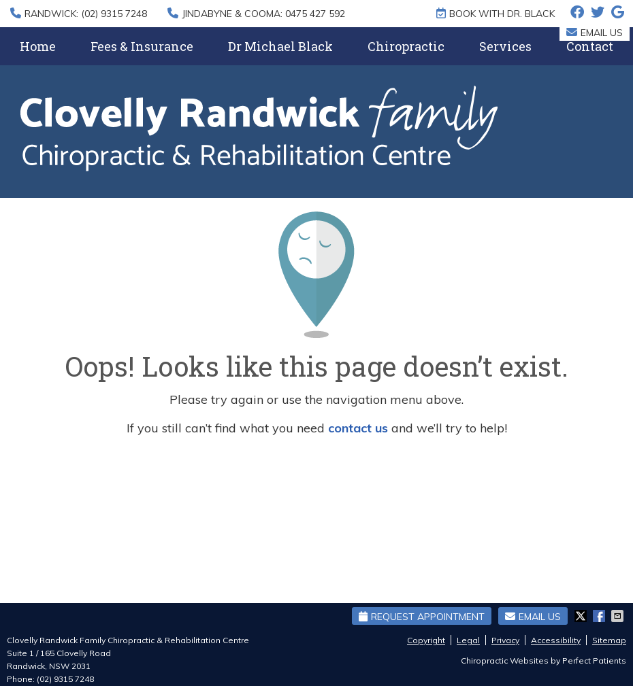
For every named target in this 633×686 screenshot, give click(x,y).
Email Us (594, 33)
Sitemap (609, 640)
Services (505, 46)
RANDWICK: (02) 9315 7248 (78, 13)
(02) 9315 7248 (65, 679)
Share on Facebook (600, 616)
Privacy (505, 640)
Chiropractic (406, 46)
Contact (589, 46)
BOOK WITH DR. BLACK (495, 13)
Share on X (581, 616)
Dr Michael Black (280, 46)
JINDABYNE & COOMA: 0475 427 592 (256, 13)
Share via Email (618, 616)
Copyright (426, 640)
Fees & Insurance (142, 46)
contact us (358, 428)
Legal (468, 640)
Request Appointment (422, 617)
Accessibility (556, 640)
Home (38, 46)
